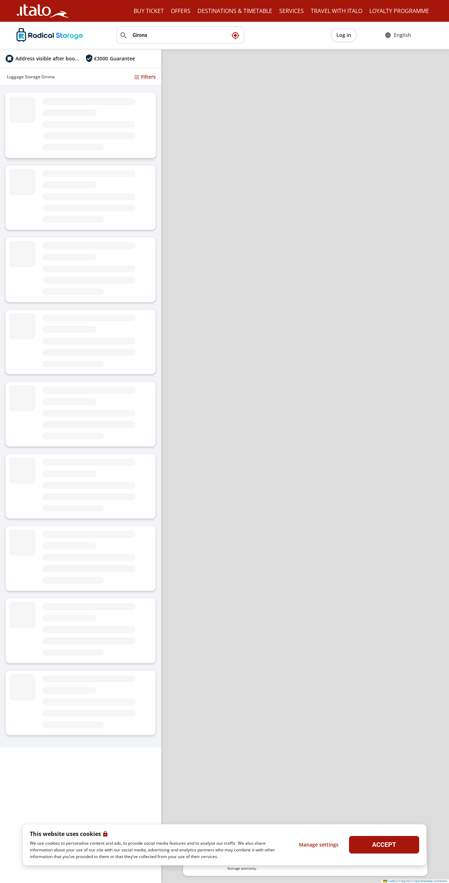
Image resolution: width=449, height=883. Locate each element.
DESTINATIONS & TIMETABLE (234, 11)
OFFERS (180, 11)
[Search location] (180, 35)
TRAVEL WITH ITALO (336, 11)
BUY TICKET (149, 11)
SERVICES (291, 11)
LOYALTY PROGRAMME (399, 11)
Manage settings (319, 844)
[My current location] (235, 35)
